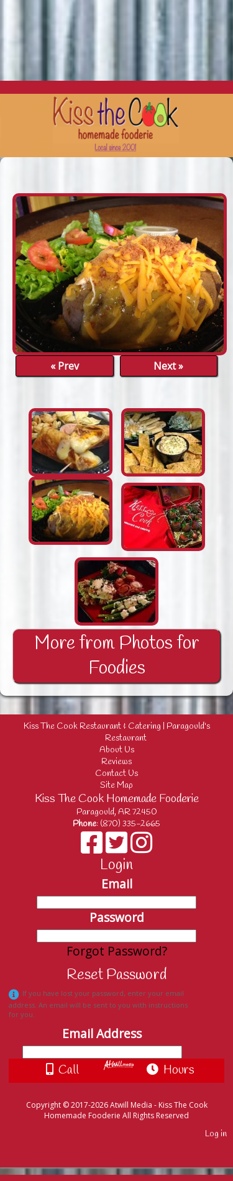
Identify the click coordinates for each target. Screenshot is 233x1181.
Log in (216, 1134)
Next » (168, 366)
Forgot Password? (116, 950)
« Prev (64, 366)
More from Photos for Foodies (116, 656)
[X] (118, 847)
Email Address (102, 1033)
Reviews (116, 762)
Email (116, 883)
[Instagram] (141, 847)
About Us (116, 750)
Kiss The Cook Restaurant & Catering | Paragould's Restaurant (118, 732)
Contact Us (116, 774)
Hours (170, 1070)
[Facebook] (93, 847)
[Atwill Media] (127, 1091)
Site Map (116, 785)
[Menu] (12, 15)
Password (116, 917)
